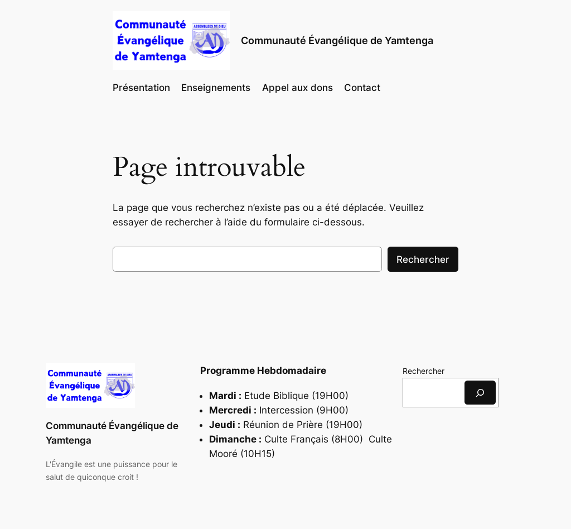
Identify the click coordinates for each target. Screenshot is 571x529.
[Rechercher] (480, 393)
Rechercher (422, 259)
